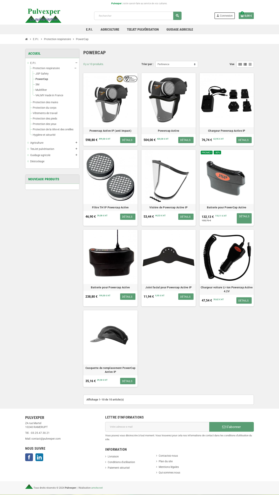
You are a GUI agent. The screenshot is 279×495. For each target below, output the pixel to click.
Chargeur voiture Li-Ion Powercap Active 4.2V (227, 289)
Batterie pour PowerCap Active (226, 207)
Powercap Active (168, 130)
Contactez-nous (168, 456)
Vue (232, 64)
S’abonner (231, 427)
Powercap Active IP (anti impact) (110, 130)
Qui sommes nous (169, 472)
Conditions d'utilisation (121, 462)
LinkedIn (39, 457)
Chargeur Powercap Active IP (226, 130)
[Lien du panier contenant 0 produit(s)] (246, 15)
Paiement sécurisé (119, 468)
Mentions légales (169, 467)
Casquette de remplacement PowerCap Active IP (110, 370)
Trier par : (147, 64)
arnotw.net (97, 487)
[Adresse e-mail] (157, 427)
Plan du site (166, 461)
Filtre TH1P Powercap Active (110, 207)
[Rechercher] (137, 16)
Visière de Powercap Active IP (168, 207)
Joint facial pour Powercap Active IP (168, 287)
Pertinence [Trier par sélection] (163, 64)
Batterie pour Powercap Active (110, 287)
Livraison (113, 456)
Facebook (29, 457)
